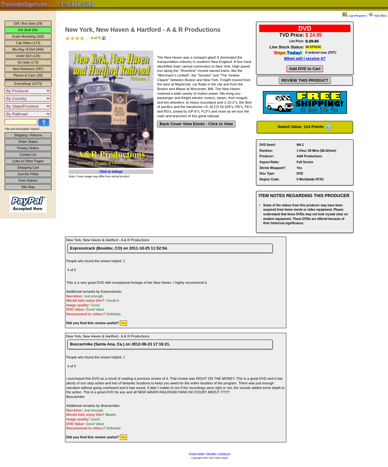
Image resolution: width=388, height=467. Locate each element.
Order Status (28, 141)
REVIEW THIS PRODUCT (304, 80)
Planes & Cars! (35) (28, 75)
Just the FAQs (28, 174)
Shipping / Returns (28, 135)
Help (374, 15)
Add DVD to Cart (305, 68)
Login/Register (354, 15)
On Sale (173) (28, 62)
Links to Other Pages (28, 161)
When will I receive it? (304, 58)
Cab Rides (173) (28, 43)
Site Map (28, 187)
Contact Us (28, 154)
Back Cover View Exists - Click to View (196, 124)
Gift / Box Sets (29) (28, 23)
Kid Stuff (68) (28, 30)
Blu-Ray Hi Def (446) (27, 49)
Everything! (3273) (28, 83)
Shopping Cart (28, 167)
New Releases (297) (28, 69)
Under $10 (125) (28, 56)
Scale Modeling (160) (28, 36)
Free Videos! (28, 180)
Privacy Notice (28, 148)
